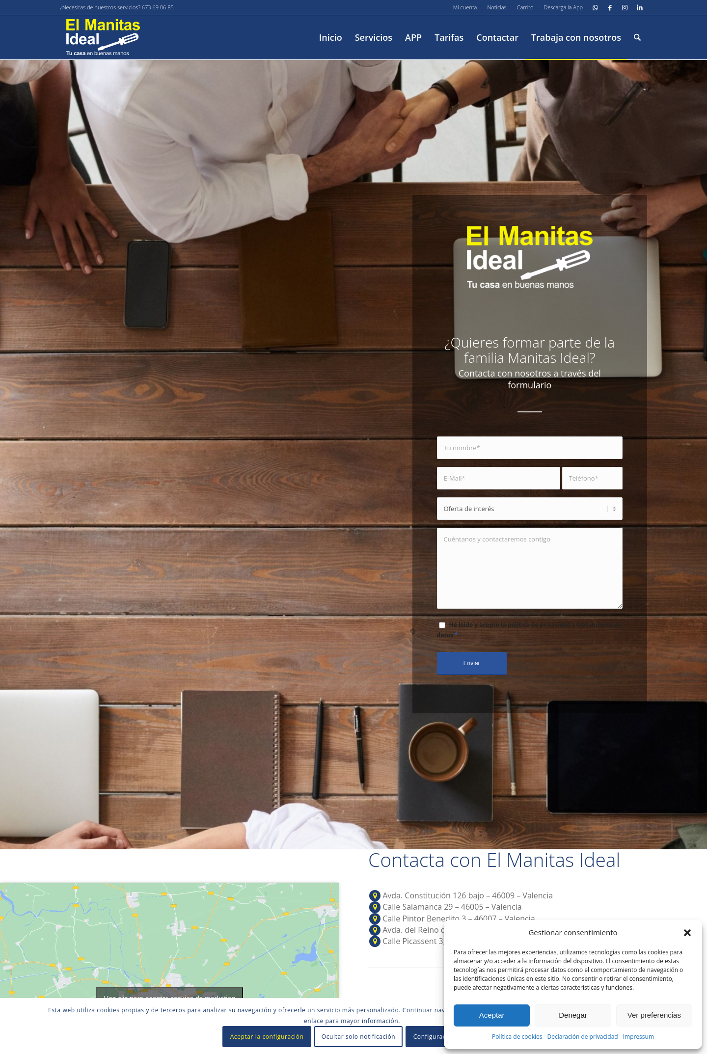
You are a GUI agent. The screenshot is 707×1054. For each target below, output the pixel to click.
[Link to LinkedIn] (639, 7)
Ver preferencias (654, 1015)
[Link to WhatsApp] (595, 7)
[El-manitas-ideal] (103, 37)
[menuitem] (465, 7)
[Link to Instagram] (625, 7)
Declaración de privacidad (582, 1036)
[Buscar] (637, 37)
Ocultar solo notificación (358, 1036)
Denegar (573, 1015)
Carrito (525, 7)
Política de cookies (517, 1036)
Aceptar (492, 1015)
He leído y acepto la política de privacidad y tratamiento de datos (529, 630)
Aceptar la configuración (267, 1036)
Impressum (638, 1036)
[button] (687, 933)
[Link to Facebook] (610, 7)
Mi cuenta (465, 7)
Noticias (496, 7)
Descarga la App (563, 7)
